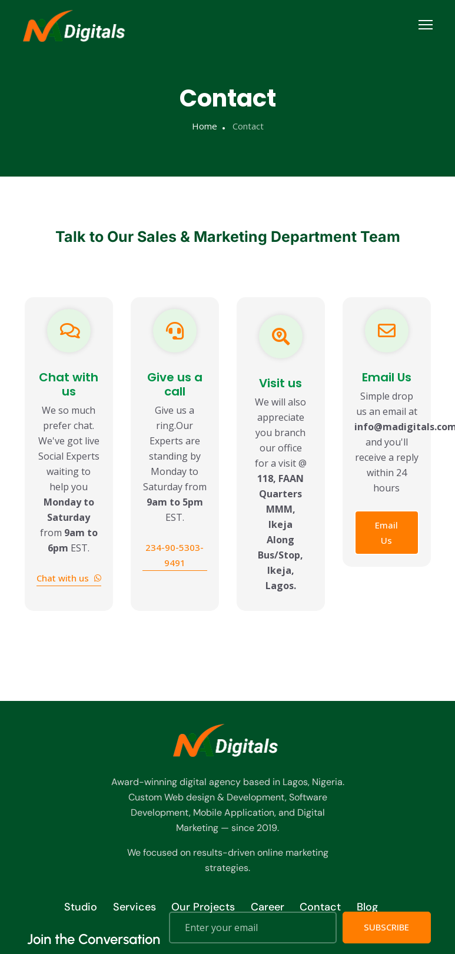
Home (204, 126)
